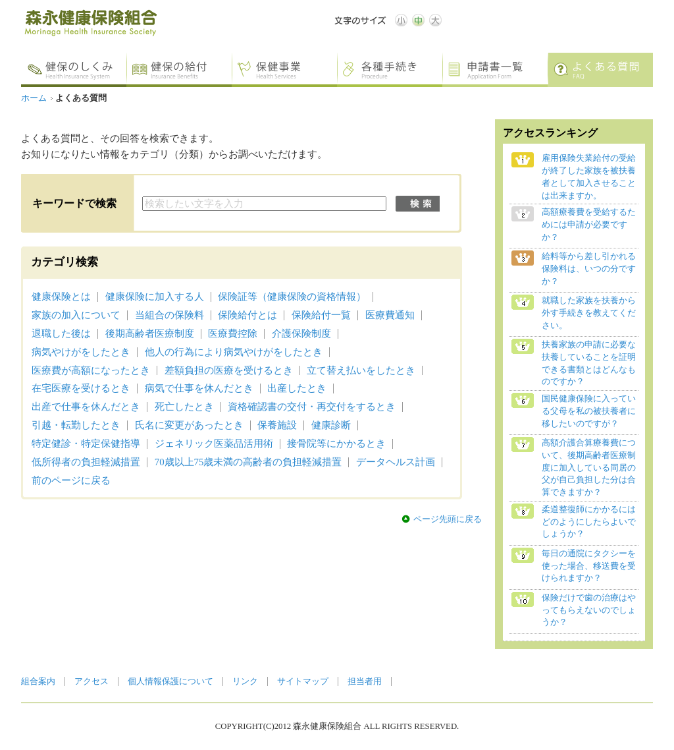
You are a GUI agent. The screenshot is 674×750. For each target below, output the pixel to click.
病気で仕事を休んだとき (199, 388)
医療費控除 (232, 333)
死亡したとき (184, 406)
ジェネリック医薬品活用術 (214, 443)
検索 (418, 204)
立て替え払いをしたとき (361, 370)
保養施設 (277, 425)
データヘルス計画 (395, 462)
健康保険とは (61, 296)
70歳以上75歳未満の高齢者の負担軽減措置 (248, 462)
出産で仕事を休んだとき (86, 406)
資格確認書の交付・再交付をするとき (312, 406)
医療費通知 (390, 315)
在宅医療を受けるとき (81, 388)
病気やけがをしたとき (81, 352)
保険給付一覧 (321, 315)
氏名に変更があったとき (189, 425)
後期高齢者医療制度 (149, 333)
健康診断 (331, 425)
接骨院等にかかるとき (336, 443)
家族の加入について (76, 315)
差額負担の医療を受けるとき (229, 370)
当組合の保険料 (169, 315)
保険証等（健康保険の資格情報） (292, 296)
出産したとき (296, 388)
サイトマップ (302, 681)
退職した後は (61, 333)
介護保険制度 (301, 333)
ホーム (34, 98)
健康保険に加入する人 (154, 296)
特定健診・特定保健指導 (86, 443)
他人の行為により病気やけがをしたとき (234, 352)
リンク (245, 681)
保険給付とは (247, 315)
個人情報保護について (170, 681)
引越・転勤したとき (76, 425)
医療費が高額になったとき (91, 370)
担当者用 (365, 681)
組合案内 (38, 681)
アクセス (91, 681)
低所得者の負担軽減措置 (86, 462)
